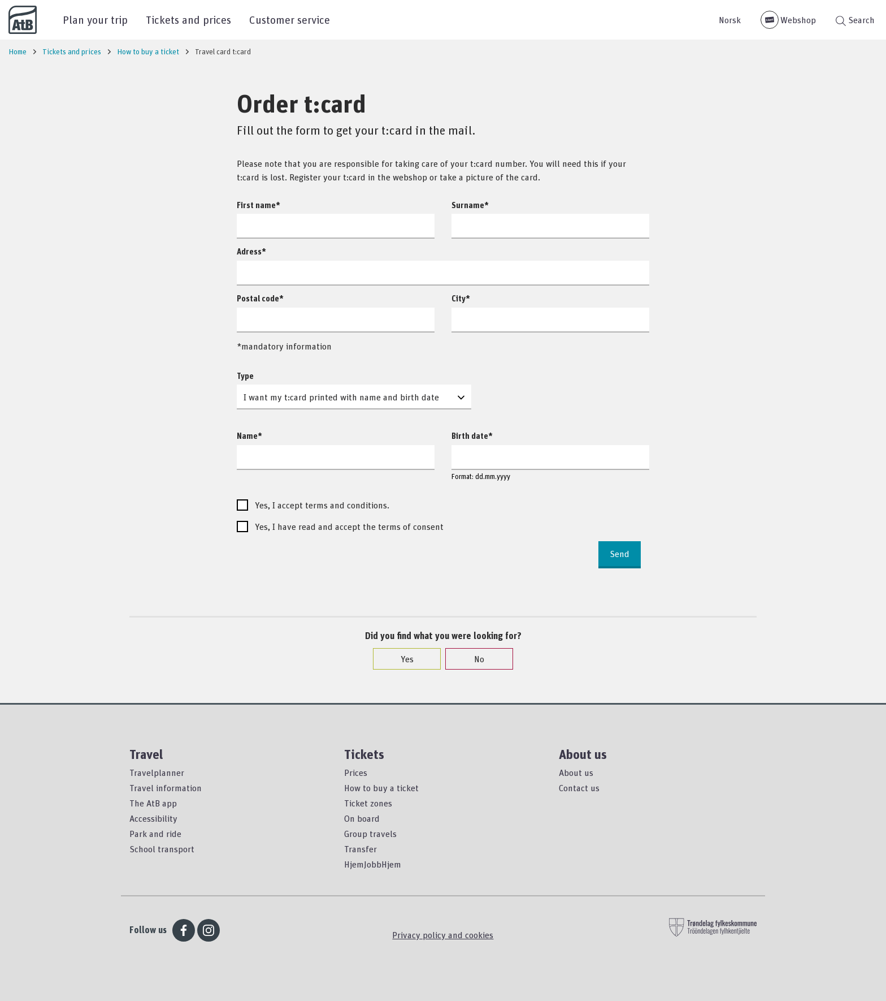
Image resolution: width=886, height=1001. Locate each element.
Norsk (730, 19)
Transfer (360, 849)
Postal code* (260, 298)
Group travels (370, 833)
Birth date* (472, 436)
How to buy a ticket (381, 787)
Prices (355, 772)
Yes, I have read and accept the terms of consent (349, 526)
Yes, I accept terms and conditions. (322, 505)
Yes (401, 659)
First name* (258, 205)
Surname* (470, 205)
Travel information (165, 787)
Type (245, 376)
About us (576, 772)
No (473, 659)
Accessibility (153, 818)
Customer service (289, 19)
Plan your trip (95, 19)
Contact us (579, 787)
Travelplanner (156, 772)
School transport (161, 849)
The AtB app (153, 803)
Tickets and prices (188, 19)
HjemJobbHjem (372, 864)
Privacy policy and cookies (442, 934)
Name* (249, 436)
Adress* (251, 251)
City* (460, 298)
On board (362, 818)
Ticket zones (368, 803)
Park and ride (155, 833)
